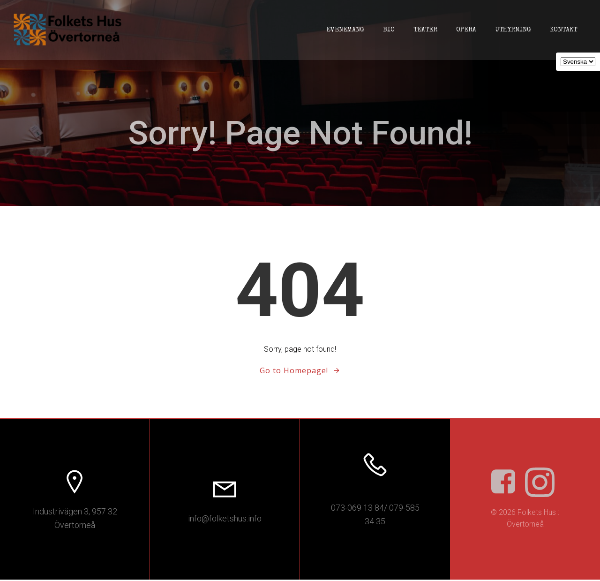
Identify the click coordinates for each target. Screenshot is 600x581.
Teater (425, 30)
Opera (466, 30)
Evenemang (345, 30)
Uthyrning (513, 30)
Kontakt (563, 30)
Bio (388, 30)
